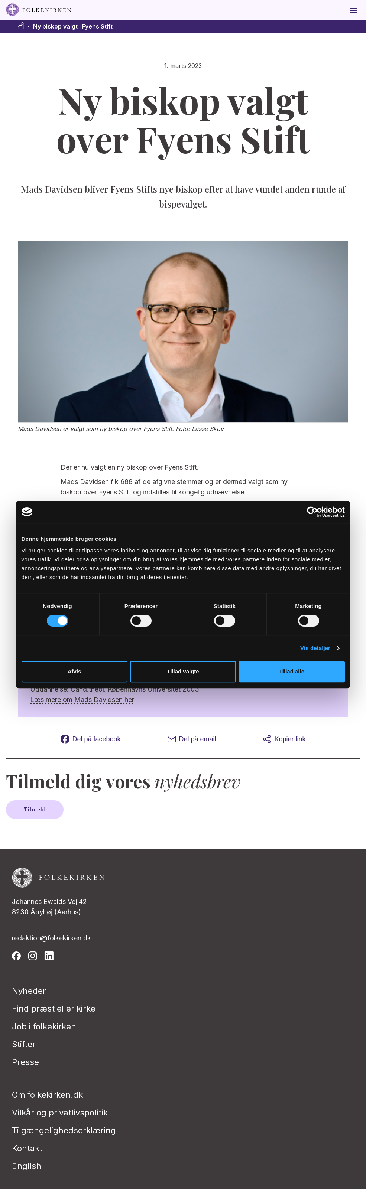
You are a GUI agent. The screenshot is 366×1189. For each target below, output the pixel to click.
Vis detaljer (315, 648)
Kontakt (27, 1148)
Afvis (74, 671)
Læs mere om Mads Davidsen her (82, 699)
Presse (25, 1062)
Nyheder (29, 990)
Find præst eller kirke (53, 1008)
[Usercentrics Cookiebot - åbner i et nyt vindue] (312, 511)
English (26, 1166)
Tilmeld (35, 810)
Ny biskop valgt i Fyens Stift (73, 26)
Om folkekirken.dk (47, 1094)
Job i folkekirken (44, 1026)
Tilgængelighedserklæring (64, 1130)
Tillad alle (291, 671)
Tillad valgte (183, 671)
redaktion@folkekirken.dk (51, 938)
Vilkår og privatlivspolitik (60, 1112)
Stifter (24, 1044)
